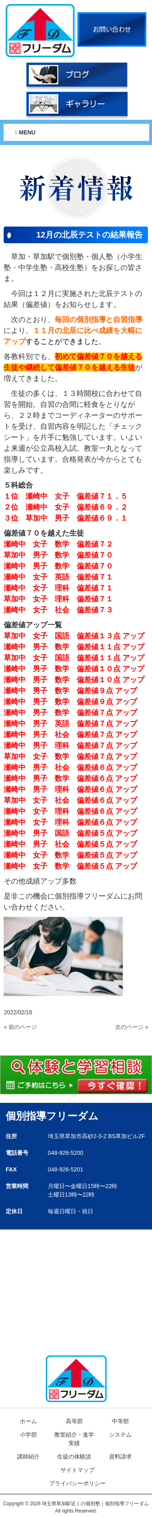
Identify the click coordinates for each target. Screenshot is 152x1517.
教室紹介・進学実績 (74, 1438)
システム (120, 1434)
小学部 (28, 1434)
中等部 (120, 1421)
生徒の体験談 (74, 1456)
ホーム (28, 1421)
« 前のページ (20, 1027)
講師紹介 (28, 1456)
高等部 (74, 1421)
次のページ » (131, 1027)
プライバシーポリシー (77, 1483)
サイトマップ (77, 1470)
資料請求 (120, 1456)
